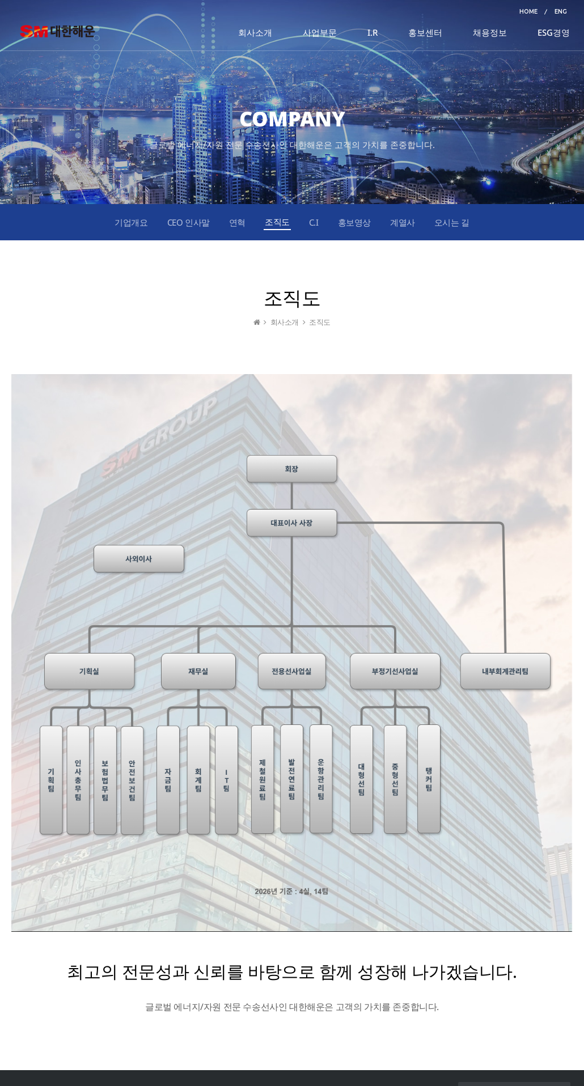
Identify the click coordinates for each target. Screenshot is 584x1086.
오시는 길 (451, 222)
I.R (372, 32)
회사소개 (255, 32)
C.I (314, 222)
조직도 (277, 221)
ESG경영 (554, 32)
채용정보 (490, 32)
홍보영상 (354, 222)
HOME (528, 11)
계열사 (402, 222)
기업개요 (131, 222)
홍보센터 (425, 32)
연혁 (237, 222)
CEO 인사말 (188, 222)
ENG (561, 11)
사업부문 (320, 32)
